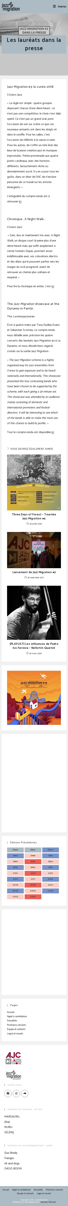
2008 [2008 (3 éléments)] (33, 885)
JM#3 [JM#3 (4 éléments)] (15, 867)
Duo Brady (10, 1152)
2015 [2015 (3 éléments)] (15, 873)
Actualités (12, 1021)
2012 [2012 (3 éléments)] (15, 879)
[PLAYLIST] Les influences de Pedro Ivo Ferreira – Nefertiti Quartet (34, 646)
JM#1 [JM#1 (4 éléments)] (51, 867)
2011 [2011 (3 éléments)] (33, 879)
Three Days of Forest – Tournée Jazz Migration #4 (34, 517)
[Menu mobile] (59, 6)
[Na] (7, 1122)
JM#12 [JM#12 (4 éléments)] (15, 850)
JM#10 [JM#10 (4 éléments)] (50, 850)
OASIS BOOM (13, 1168)
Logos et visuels (15, 1034)
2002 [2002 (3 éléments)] (33, 896)
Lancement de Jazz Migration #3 (34, 572)
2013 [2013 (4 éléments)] (50, 873)
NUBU (8, 1127)
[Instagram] (16, 1093)
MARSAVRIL (12, 1116)
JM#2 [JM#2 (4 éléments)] (33, 867)
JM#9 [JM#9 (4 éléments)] (15, 855)
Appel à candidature (17, 1016)
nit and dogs (12, 1163)
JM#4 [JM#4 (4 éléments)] (50, 861)
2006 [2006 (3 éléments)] (15, 890)
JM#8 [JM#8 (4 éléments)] (33, 855)
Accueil (10, 1012)
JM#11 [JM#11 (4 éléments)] (33, 850)
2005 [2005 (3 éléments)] (33, 890)
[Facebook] (8, 1093)
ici (20, 201)
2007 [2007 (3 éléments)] (50, 885)
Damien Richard (48, 1202)
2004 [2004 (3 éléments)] (50, 890)
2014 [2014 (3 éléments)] (33, 873)
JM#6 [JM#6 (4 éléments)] (15, 861)
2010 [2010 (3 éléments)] (50, 879)
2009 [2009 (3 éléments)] (15, 885)
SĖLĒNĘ (9, 1132)
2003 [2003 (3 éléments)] (15, 896)
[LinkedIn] (24, 1093)
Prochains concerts (16, 1025)
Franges (9, 1158)
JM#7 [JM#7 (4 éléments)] (50, 855)
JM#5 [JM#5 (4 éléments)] (33, 861)
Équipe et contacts (16, 1029)
